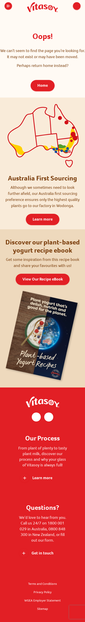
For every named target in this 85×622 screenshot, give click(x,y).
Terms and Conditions (42, 584)
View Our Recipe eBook (42, 279)
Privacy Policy (43, 592)
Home (42, 85)
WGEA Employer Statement (42, 600)
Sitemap (42, 609)
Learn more (43, 219)
